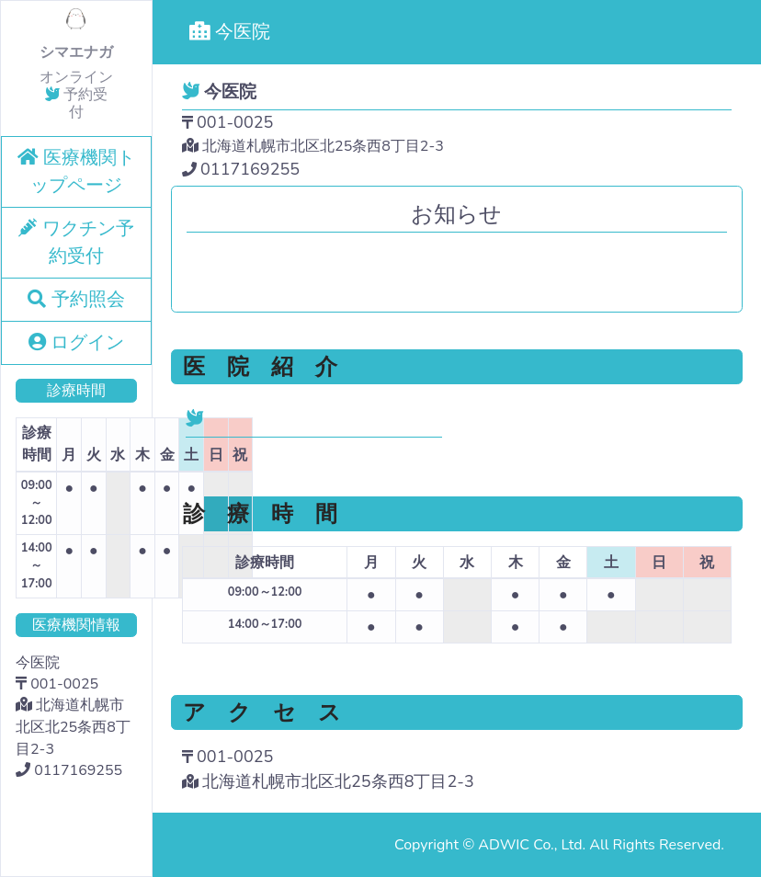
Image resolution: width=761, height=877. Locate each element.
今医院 (229, 31)
